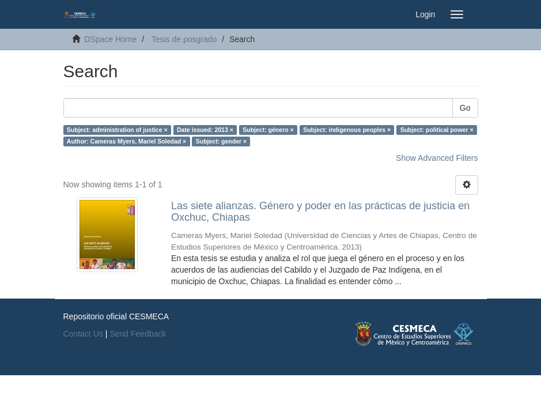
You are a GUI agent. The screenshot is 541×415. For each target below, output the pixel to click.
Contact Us (83, 333)
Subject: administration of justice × (117, 129)
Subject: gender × (221, 141)
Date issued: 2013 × (205, 129)
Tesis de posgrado (184, 39)
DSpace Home (110, 39)
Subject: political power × (437, 129)
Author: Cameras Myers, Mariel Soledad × (126, 141)
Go (465, 107)
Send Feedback (137, 333)
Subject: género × (268, 129)
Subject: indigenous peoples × (347, 129)
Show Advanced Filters (437, 158)
